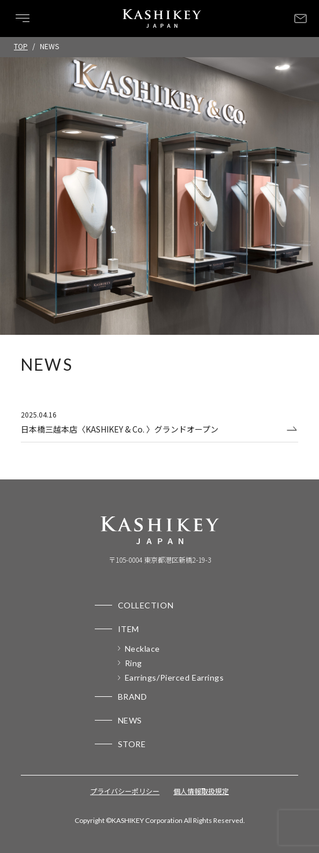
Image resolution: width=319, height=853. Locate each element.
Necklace (142, 648)
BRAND (132, 696)
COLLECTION (146, 605)
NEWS (130, 720)
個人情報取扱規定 (201, 791)
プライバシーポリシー (125, 791)
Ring (133, 663)
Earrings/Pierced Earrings (174, 677)
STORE (132, 744)
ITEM (128, 629)
